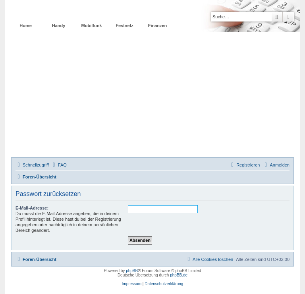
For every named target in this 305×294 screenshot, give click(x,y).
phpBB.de (178, 275)
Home (25, 25)
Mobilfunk (91, 25)
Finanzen (157, 25)
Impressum (131, 284)
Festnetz (124, 25)
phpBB (132, 271)
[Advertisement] (152, 97)
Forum (190, 25)
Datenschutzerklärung (164, 284)
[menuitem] (59, 165)
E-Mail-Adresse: (31, 208)
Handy (59, 25)
